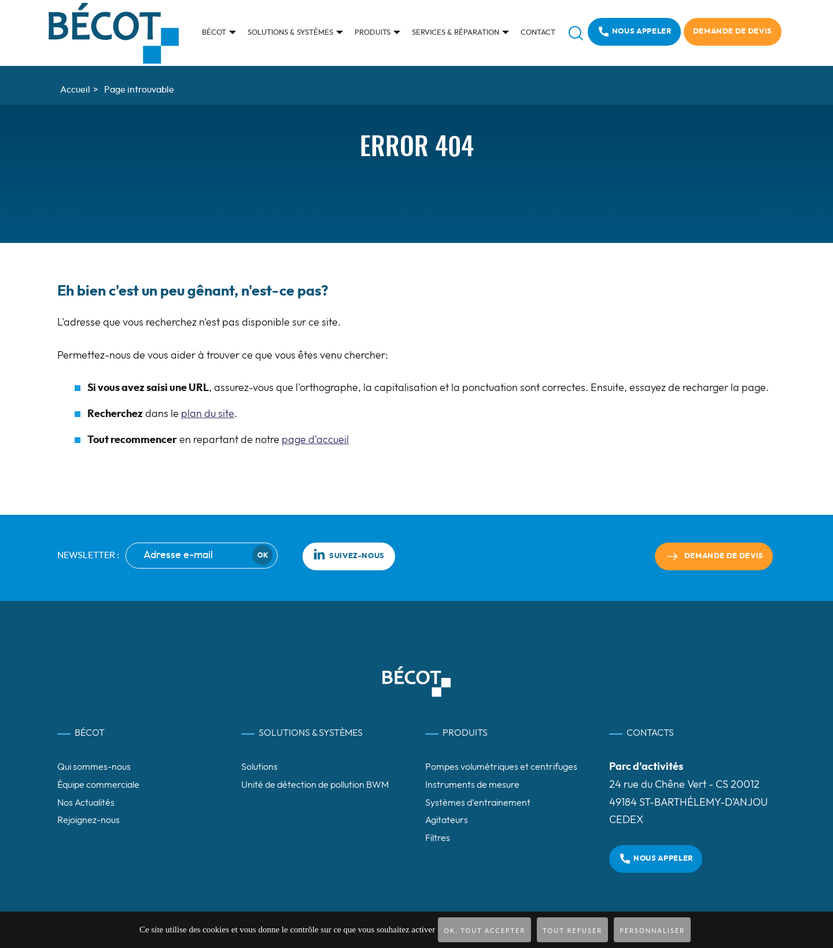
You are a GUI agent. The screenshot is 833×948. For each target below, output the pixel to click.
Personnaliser (652, 930)
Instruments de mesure (472, 785)
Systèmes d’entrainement (477, 802)
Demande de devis (732, 31)
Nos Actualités (86, 802)
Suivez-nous (349, 554)
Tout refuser (572, 930)
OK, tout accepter (484, 930)
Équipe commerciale (98, 785)
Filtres (437, 838)
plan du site (207, 414)
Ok (262, 555)
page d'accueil (315, 440)
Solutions (259, 767)
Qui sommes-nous (94, 767)
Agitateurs (446, 820)
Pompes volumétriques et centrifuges (501, 767)
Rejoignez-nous (88, 820)
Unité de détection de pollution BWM (315, 785)
